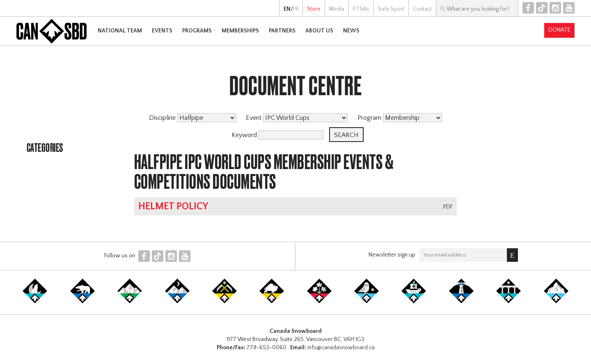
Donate (559, 30)
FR (295, 9)
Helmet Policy (173, 206)
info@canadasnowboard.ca (341, 347)
